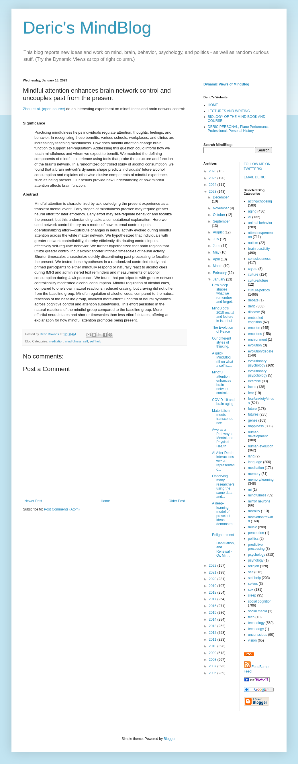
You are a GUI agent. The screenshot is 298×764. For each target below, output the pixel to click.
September (221, 221)
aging (252, 211)
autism (253, 243)
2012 (213, 633)
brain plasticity (259, 249)
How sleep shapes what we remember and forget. (222, 293)
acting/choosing (260, 201)
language (255, 462)
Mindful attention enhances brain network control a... (222, 382)
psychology (256, 555)
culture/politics (259, 290)
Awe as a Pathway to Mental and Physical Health (222, 438)
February (220, 273)
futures (253, 414)
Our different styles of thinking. (221, 342)
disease (254, 312)
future (252, 409)
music (252, 527)
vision (252, 640)
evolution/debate (260, 351)
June (217, 246)
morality (254, 511)
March (218, 266)
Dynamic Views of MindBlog (226, 84)
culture (253, 274)
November (221, 208)
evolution (255, 345)
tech (251, 617)
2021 (213, 572)
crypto (253, 269)
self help (95, 341)
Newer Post (33, 501)
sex (251, 590)
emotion (254, 328)
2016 (213, 606)
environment (257, 340)
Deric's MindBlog (87, 27)
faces (252, 387)
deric (252, 306)
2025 (213, 178)
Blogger (169, 739)
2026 (213, 171)
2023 (213, 192)
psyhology (256, 560)
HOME (213, 105)
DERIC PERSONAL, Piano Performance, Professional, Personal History (239, 129)
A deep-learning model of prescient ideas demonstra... (223, 515)
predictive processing (256, 547)
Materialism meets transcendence (222, 417)
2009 (213, 653)
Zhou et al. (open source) (44, 109)
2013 (213, 626)
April (217, 259)
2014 (213, 619)
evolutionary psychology (257, 363)
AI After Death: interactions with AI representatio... (223, 461)
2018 (213, 592)
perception (256, 533)
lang (251, 456)
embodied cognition (255, 320)
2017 (213, 599)
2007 (213, 666)
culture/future (258, 280)
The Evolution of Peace (222, 330)
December (221, 197)
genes (253, 420)
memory (254, 474)
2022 (213, 566)
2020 (213, 579)
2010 (213, 646)
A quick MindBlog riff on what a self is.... (222, 359)
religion (253, 566)
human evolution (260, 446)
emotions (255, 334)
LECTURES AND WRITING (229, 111)
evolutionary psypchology (257, 373)
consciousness (259, 259)
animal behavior (260, 223)
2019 (213, 586)
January (219, 279)
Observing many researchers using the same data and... (223, 486)
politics (253, 539)
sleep (252, 595)
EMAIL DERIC (255, 177)
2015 (213, 613)
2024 (213, 185)
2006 (213, 673)
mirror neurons (259, 501)
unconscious (257, 635)
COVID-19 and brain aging (223, 402)
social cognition (260, 601)
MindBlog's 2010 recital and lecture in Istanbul (223, 314)
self (85, 341)
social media (257, 611)
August (219, 232)
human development (258, 434)
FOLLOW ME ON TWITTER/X (257, 166)
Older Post (176, 501)
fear (251, 393)
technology (256, 623)
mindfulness (73, 341)
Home (105, 501)
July (216, 239)
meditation (56, 341)
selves (253, 584)
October (219, 215)
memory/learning (261, 479)
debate (253, 300)
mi (250, 490)
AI (249, 217)
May (216, 252)
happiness (256, 426)
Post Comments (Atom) (62, 509)
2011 (213, 640)
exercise (254, 381)
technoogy (256, 629)
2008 (213, 660)
